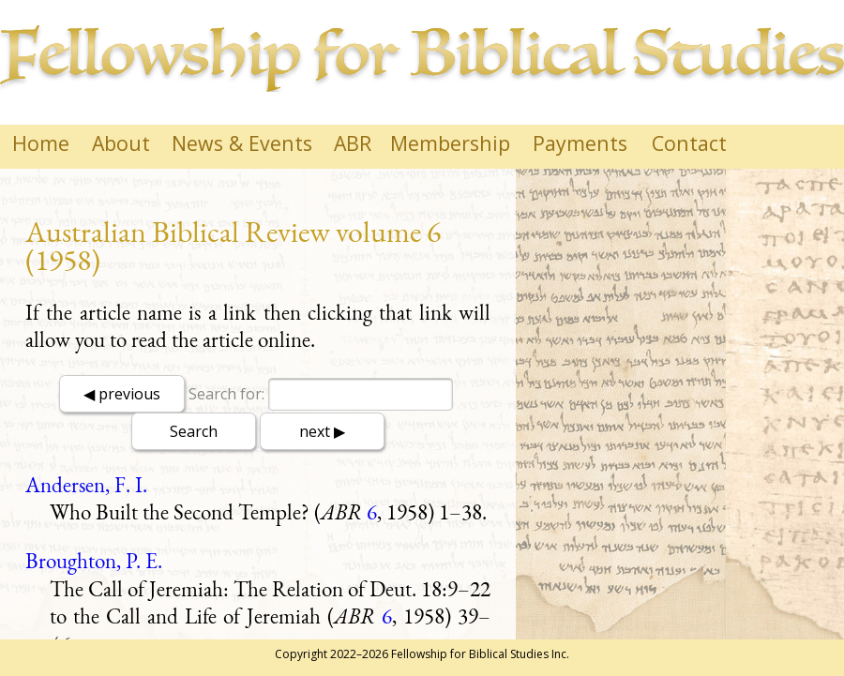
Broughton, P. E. (93, 561)
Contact (689, 143)
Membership (450, 143)
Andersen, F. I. (86, 485)
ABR (352, 143)
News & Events (242, 143)
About (121, 143)
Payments (580, 143)
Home (40, 143)
